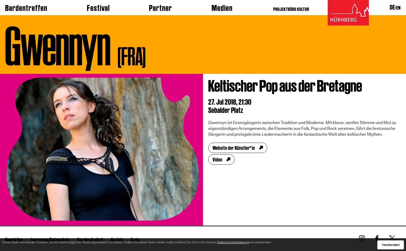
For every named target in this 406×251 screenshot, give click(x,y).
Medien (222, 8)
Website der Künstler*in (234, 148)
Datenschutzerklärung (233, 243)
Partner (160, 8)
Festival (98, 8)
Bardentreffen (26, 8)
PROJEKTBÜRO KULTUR (291, 9)
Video (217, 159)
